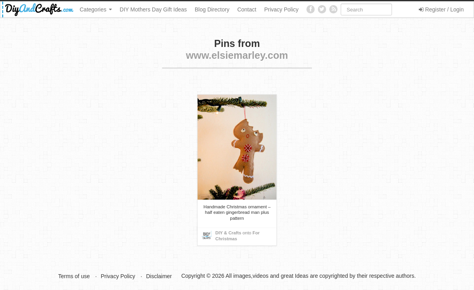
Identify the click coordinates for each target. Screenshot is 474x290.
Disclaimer (159, 276)
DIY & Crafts (228, 232)
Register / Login (441, 9)
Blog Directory (212, 9)
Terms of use (74, 276)
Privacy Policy (281, 9)
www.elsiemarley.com (237, 55)
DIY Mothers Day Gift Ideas (153, 9)
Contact (246, 9)
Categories (96, 9)
